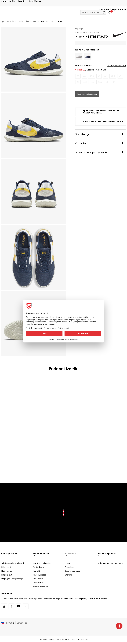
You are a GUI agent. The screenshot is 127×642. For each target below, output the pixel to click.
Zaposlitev (69, 567)
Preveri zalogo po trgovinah (99, 152)
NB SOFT (68, 639)
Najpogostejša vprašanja (12, 578)
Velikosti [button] (90, 70)
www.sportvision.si (51, 639)
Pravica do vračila (40, 586)
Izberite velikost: (83, 65)
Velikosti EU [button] (80, 70)
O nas (67, 563)
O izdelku (99, 143)
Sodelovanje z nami (73, 571)
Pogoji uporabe (39, 575)
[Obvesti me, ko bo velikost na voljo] (78, 76)
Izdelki (20, 21)
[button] (93, 12)
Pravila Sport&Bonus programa (110, 563)
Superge (36, 21)
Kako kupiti (6, 567)
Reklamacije (38, 578)
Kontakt (36, 571)
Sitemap (68, 575)
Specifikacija (99, 134)
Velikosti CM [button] (101, 70)
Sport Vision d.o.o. (8, 21)
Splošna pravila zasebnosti (12, 563)
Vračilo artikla (38, 582)
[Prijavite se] (109, 12)
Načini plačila (6, 571)
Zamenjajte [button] (22, 622)
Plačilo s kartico (7, 575)
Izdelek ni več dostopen (87, 94)
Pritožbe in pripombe (42, 563)
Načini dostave (39, 567)
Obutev (28, 21)
